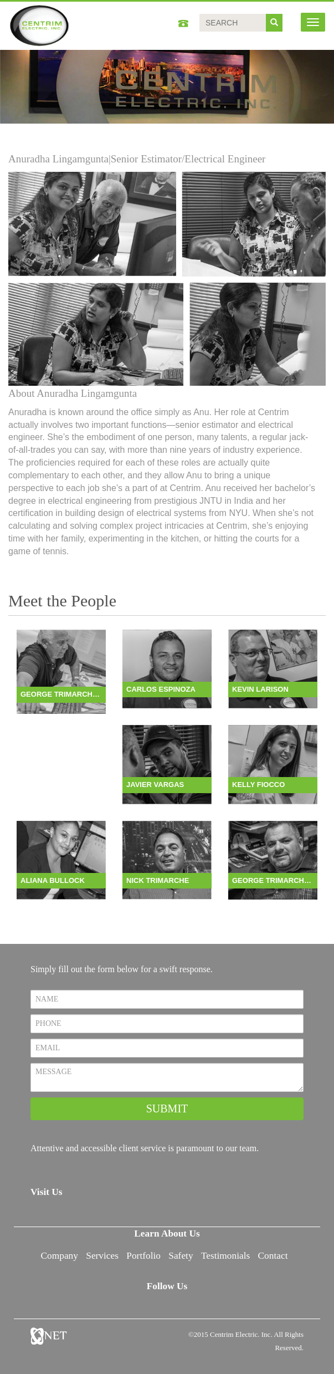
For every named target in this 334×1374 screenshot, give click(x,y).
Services (102, 1255)
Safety (180, 1255)
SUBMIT (167, 1108)
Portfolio (143, 1255)
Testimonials (225, 1255)
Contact (273, 1255)
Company (59, 1255)
